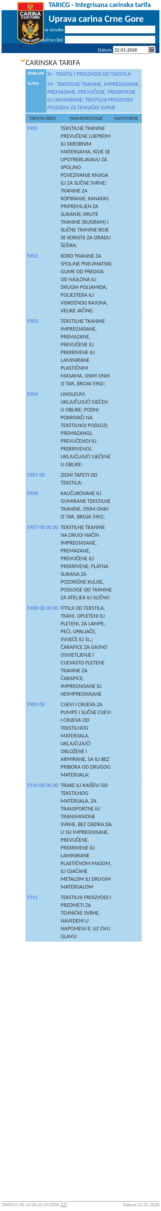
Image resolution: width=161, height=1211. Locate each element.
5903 (32, 321)
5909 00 (36, 704)
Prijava (149, 60)
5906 (32, 493)
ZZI (64, 1204)
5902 (32, 256)
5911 (32, 897)
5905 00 (36, 475)
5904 (32, 394)
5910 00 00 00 (42, 785)
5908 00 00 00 (42, 608)
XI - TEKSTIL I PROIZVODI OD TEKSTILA (89, 74)
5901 (32, 128)
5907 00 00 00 (42, 527)
